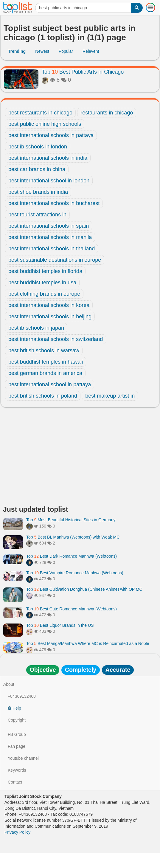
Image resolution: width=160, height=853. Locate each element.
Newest (42, 51)
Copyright (17, 720)
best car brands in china (36, 169)
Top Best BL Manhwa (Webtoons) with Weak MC (72, 537)
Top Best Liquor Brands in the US (60, 625)
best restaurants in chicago (40, 113)
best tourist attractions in (37, 215)
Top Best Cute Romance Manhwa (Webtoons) (71, 609)
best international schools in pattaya (51, 135)
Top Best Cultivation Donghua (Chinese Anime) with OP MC (84, 589)
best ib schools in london (37, 147)
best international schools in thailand (51, 249)
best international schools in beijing (49, 317)
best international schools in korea (48, 305)
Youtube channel (23, 758)
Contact (15, 782)
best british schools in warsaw (43, 350)
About (8, 684)
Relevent (91, 51)
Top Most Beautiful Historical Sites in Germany (71, 519)
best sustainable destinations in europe (54, 260)
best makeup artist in (110, 396)
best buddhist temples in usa (42, 283)
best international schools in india (47, 158)
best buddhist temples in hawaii (45, 362)
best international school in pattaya (49, 384)
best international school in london (48, 181)
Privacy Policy (17, 832)
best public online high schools (44, 124)
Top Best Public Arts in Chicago (83, 72)
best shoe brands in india (38, 192)
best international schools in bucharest (54, 203)
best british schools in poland (42, 396)
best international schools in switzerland (55, 339)
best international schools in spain (48, 226)
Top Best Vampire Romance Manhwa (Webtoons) (74, 572)
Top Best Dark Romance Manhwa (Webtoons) (71, 556)
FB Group (17, 734)
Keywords (17, 770)
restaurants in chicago (106, 113)
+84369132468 (22, 696)
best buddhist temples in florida (45, 271)
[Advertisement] (80, 458)
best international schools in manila (50, 237)
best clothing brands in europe (44, 294)
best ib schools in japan (36, 328)
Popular (66, 51)
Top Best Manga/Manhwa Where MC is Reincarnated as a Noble (87, 643)
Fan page (16, 746)
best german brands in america (45, 373)
